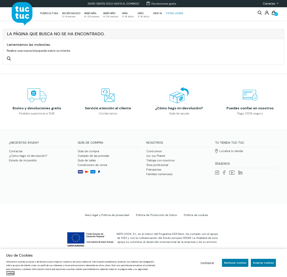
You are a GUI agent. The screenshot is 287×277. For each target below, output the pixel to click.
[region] (143, 263)
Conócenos (154, 154)
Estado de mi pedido (23, 163)
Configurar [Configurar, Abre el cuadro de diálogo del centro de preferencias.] (207, 262)
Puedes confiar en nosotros (250, 109)
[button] (269, 3)
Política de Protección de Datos (156, 204)
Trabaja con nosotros (160, 163)
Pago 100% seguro (250, 115)
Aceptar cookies (263, 262)
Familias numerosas (159, 177)
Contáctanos (108, 115)
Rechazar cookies (235, 262)
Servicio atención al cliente (108, 109)
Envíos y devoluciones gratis (37, 109)
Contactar (16, 154)
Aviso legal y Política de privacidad (107, 204)
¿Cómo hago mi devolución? (179, 109)
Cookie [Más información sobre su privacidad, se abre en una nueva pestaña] (10, 273)
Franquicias (153, 172)
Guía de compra (88, 154)
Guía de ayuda (179, 115)
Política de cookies (196, 204)
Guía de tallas (87, 163)
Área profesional (157, 168)
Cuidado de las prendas (93, 159)
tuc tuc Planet (155, 159)
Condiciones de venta (92, 168)
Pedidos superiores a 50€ (37, 115)
